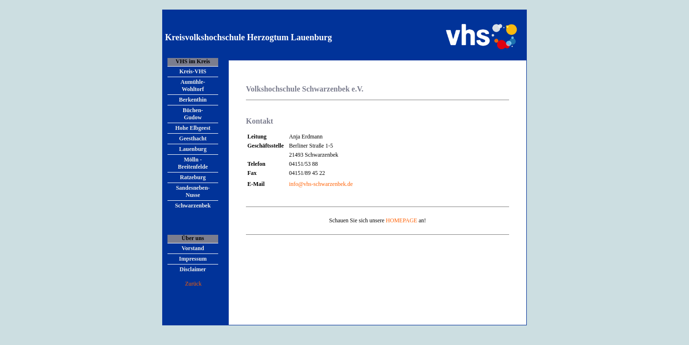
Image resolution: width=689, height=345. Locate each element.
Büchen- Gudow (193, 114)
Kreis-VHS (192, 71)
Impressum (193, 258)
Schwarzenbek (193, 205)
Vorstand (193, 248)
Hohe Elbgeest (193, 128)
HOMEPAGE (401, 220)
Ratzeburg (193, 177)
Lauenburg (192, 149)
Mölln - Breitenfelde (193, 163)
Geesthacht (192, 138)
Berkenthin (193, 99)
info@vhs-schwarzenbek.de (321, 184)
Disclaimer (192, 269)
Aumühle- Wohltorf (192, 85)
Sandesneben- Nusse (193, 191)
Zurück (193, 283)
